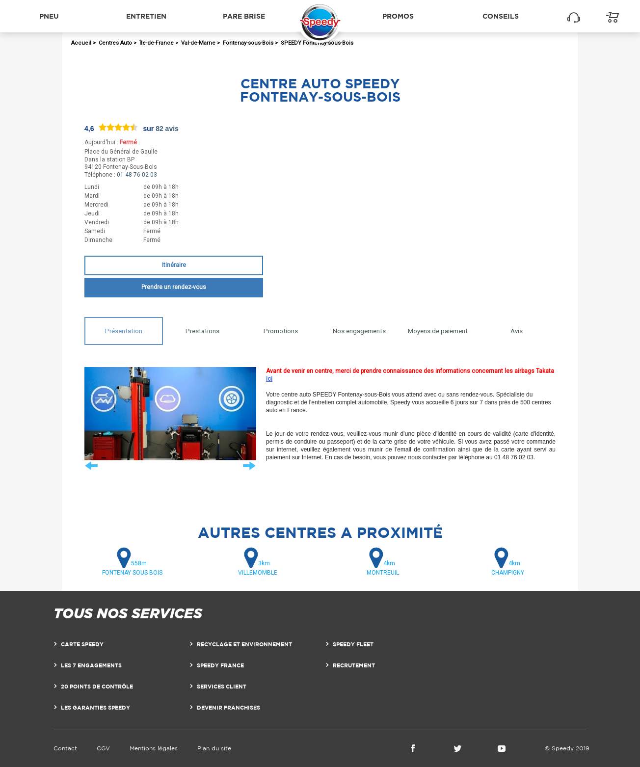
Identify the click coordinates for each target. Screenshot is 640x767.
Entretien (146, 16)
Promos (398, 16)
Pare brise (244, 16)
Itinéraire (174, 265)
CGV (103, 748)
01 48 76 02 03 (137, 174)
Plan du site (214, 748)
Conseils (500, 16)
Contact (65, 748)
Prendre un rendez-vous (173, 287)
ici (269, 378)
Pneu (49, 16)
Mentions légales (154, 748)
